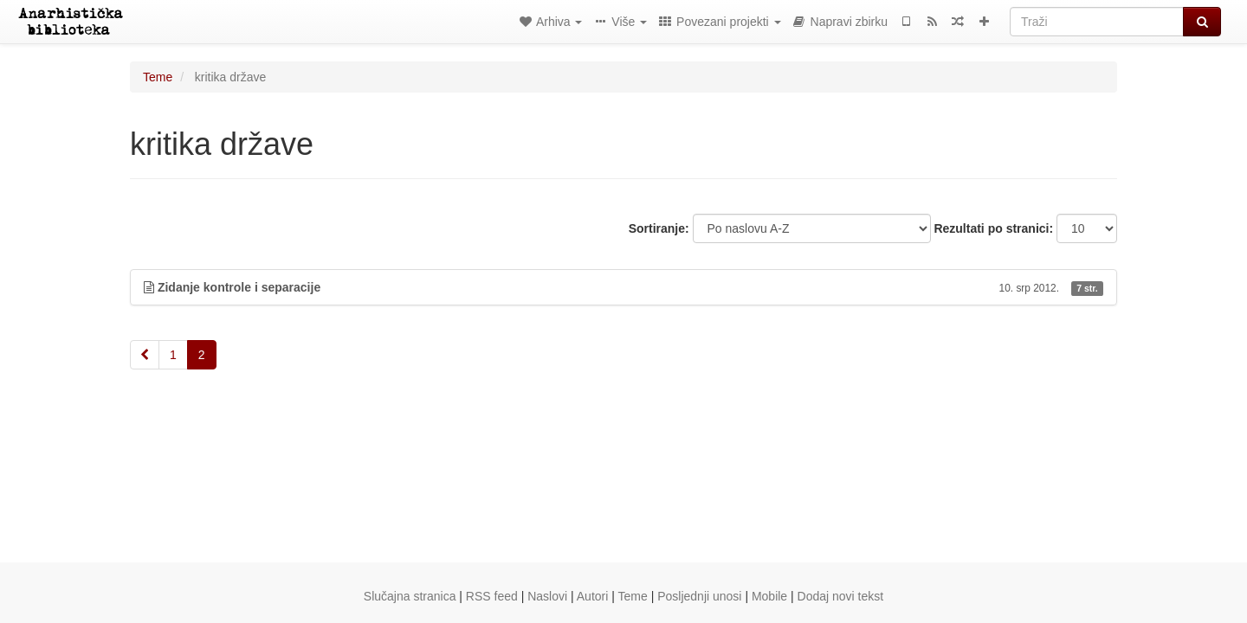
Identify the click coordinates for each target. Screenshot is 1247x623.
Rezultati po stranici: (993, 228)
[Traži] (1097, 21)
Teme (157, 77)
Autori (593, 596)
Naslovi (547, 596)
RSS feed (492, 596)
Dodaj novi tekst (841, 596)
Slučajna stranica (410, 596)
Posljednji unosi (699, 596)
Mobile (769, 596)
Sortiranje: (659, 228)
